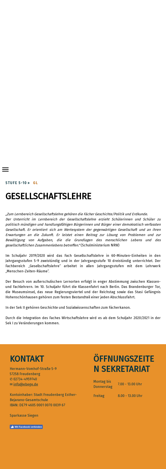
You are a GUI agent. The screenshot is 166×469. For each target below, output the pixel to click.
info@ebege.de (25, 384)
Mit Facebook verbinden (26, 427)
